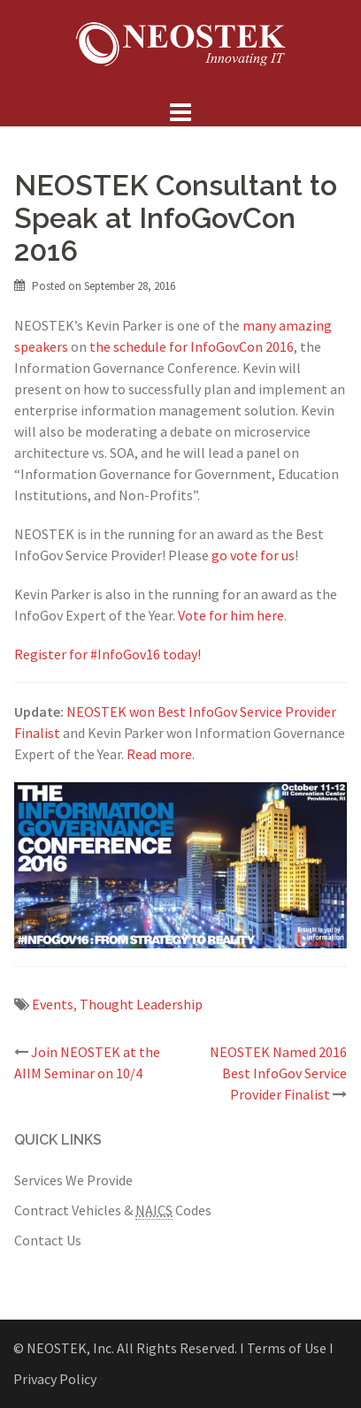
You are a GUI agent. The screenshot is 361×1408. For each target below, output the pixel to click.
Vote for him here (231, 615)
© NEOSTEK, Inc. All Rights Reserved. (125, 1348)
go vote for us (253, 555)
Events (52, 1004)
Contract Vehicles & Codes (112, 1210)
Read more (159, 754)
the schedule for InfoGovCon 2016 (191, 346)
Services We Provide (73, 1180)
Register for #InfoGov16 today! (107, 654)
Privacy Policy (54, 1379)
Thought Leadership (141, 1004)
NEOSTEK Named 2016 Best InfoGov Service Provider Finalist (278, 1073)
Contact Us (47, 1240)
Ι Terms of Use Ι (287, 1348)
